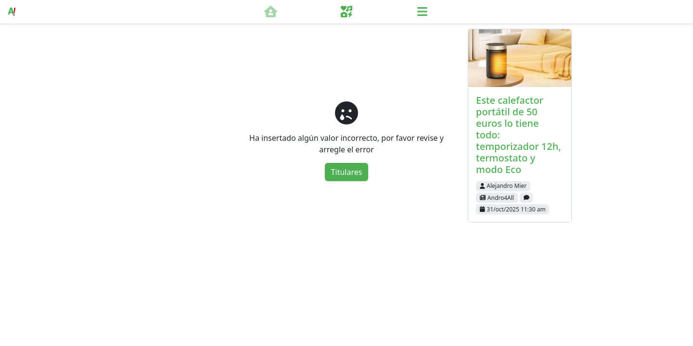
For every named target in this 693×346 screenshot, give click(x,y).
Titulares (346, 172)
